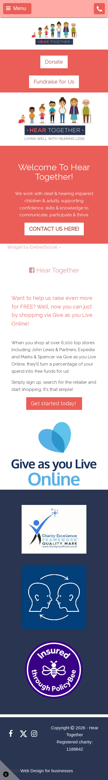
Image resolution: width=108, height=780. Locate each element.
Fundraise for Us (54, 82)
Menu (16, 8)
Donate (54, 62)
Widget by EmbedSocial (34, 247)
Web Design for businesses (46, 770)
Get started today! (54, 403)
